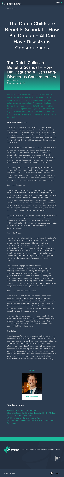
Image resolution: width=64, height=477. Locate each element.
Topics (13, 8)
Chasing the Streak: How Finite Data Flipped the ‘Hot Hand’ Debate (31, 413)
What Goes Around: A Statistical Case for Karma (24, 418)
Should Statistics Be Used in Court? (19, 415)
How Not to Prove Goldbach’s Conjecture (22, 410)
